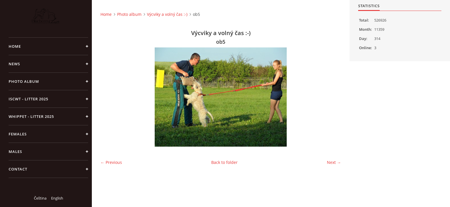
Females (18, 134)
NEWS (14, 63)
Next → (334, 162)
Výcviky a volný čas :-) (167, 14)
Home (15, 46)
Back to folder (224, 162)
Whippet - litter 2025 (31, 116)
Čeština (40, 198)
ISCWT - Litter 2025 (28, 98)
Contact (18, 169)
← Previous (111, 162)
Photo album (24, 81)
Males (15, 151)
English (57, 198)
